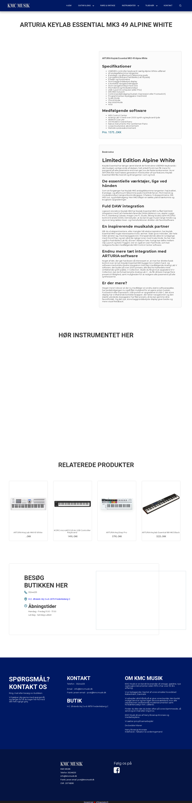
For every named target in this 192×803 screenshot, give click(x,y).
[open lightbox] (51, 92)
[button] (86, 5)
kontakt (168, 5)
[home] (19, 5)
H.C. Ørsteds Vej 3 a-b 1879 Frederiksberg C (49, 599)
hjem (68, 5)
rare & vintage (107, 5)
